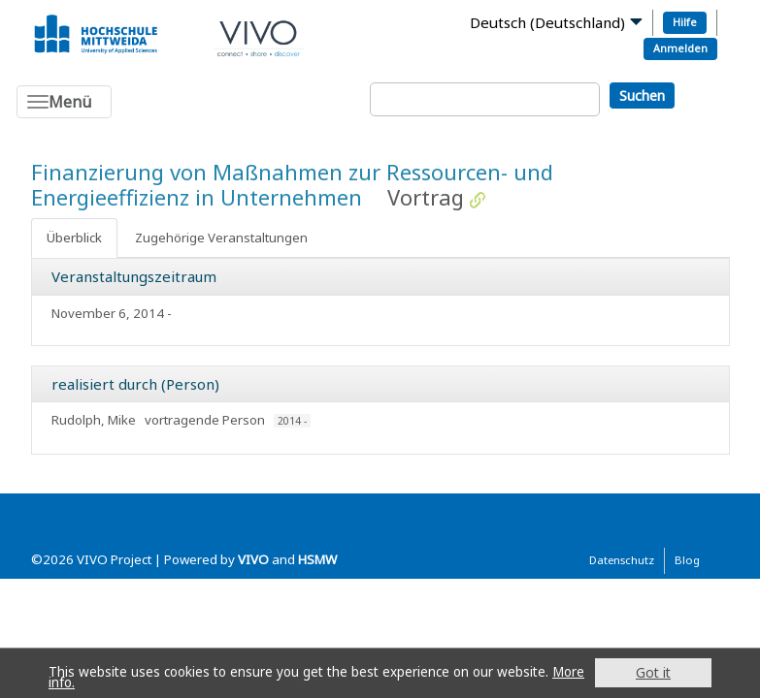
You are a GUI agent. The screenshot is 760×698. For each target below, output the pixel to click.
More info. (81, 682)
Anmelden (680, 48)
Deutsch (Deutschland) (547, 22)
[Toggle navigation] (64, 101)
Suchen (642, 95)
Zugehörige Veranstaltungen (221, 237)
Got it (653, 672)
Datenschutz (621, 560)
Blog (687, 560)
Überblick (74, 237)
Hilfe (685, 22)
